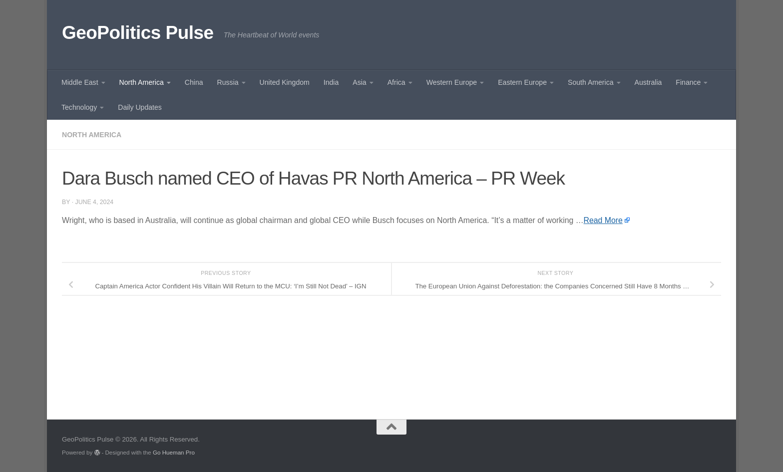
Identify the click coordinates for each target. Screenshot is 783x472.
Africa (396, 82)
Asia (359, 82)
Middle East (79, 82)
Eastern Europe (522, 82)
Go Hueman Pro (174, 452)
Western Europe (451, 82)
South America (591, 82)
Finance (688, 82)
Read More (603, 220)
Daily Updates (140, 107)
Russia (228, 82)
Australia (648, 82)
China (194, 82)
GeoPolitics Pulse (138, 32)
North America (141, 82)
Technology (79, 107)
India (331, 82)
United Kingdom (285, 82)
